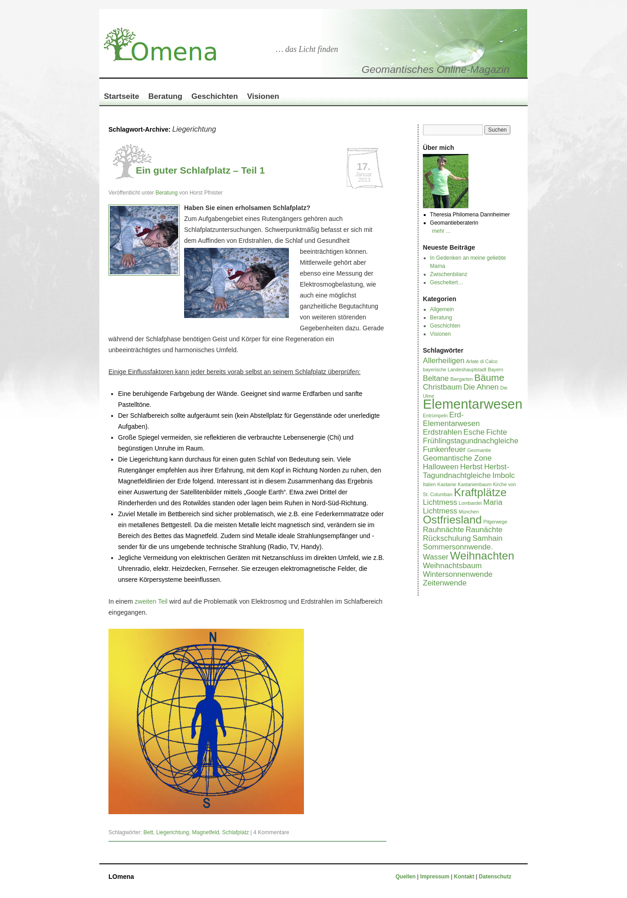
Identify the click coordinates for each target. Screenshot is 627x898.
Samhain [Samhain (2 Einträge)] (488, 538)
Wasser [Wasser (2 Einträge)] (435, 557)
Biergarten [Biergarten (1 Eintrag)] (461, 379)
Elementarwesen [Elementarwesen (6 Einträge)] (472, 403)
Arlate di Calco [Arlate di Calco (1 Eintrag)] (482, 361)
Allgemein (442, 309)
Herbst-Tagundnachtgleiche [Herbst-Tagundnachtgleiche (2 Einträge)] (466, 471)
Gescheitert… (446, 282)
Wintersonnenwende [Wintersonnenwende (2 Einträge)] (458, 574)
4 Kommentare (271, 832)
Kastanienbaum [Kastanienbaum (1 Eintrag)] (475, 484)
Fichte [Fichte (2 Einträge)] (496, 432)
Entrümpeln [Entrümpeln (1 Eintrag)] (435, 415)
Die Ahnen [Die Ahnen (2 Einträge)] (481, 387)
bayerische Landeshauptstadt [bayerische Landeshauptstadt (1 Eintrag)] (454, 369)
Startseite (121, 96)
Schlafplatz (235, 832)
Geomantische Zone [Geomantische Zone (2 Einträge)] (457, 458)
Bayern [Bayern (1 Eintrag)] (496, 369)
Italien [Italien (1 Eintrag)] (429, 484)
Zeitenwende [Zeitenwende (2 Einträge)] (445, 583)
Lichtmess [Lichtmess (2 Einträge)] (440, 502)
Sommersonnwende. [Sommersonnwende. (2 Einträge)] (458, 547)
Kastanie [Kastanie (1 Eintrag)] (446, 484)
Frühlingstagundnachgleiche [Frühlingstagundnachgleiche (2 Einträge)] (471, 440)
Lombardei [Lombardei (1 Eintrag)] (470, 503)
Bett (148, 832)
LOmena (121, 876)
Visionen (263, 96)
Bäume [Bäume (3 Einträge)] (489, 377)
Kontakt (464, 876)
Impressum (435, 876)
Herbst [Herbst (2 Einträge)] (471, 466)
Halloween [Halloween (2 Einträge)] (440, 466)
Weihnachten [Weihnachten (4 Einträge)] (482, 555)
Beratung (165, 96)
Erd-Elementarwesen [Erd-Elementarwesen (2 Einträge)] (451, 419)
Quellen (406, 876)
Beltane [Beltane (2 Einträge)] (436, 378)
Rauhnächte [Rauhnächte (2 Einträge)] (443, 529)
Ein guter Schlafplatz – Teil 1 (200, 170)
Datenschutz (495, 876)
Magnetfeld (205, 832)
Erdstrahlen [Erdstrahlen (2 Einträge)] (442, 432)
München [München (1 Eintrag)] (469, 511)
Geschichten (214, 96)
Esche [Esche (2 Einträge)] (474, 432)
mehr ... (441, 231)
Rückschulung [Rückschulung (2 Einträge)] (447, 538)
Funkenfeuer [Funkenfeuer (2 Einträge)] (444, 449)
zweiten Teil (151, 601)
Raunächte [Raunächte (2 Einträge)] (484, 529)
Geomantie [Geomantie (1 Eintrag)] (479, 450)
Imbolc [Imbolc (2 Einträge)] (504, 475)
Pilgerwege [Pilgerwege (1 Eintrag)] (495, 521)
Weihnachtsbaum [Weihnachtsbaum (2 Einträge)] (452, 565)
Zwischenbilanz (449, 274)
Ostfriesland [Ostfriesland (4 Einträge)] (452, 519)
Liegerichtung (172, 832)
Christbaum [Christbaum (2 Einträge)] (442, 387)
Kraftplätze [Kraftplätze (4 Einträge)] (480, 492)
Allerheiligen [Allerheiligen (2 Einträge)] (443, 360)
